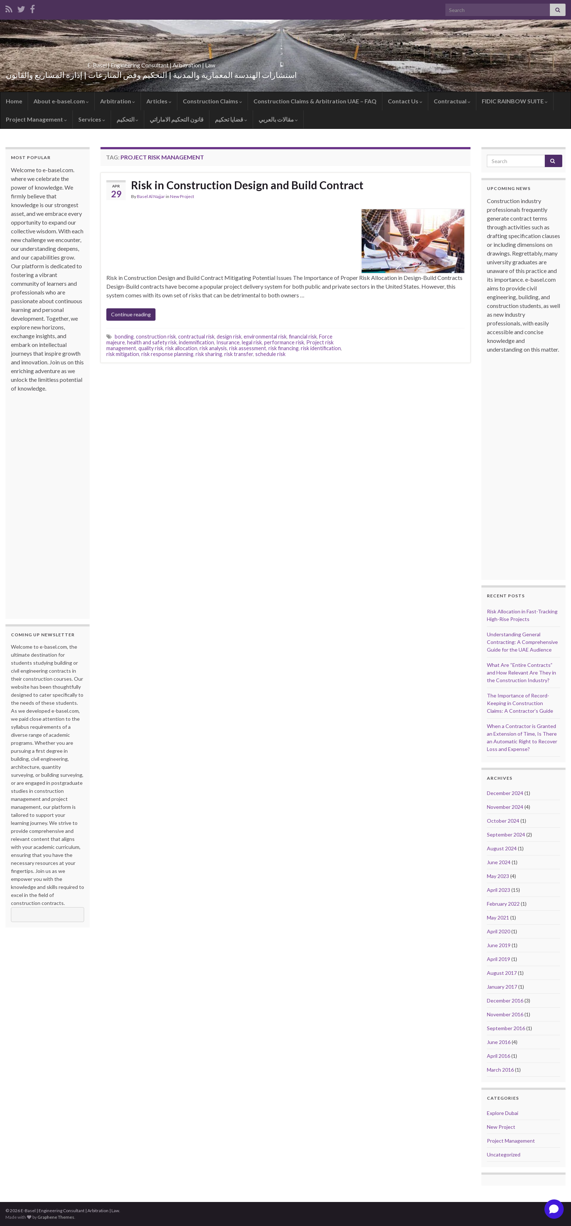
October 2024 (503, 821)
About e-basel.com (61, 101)
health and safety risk (152, 342)
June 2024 (499, 862)
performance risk (284, 342)
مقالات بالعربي (278, 119)
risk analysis (213, 348)
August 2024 (502, 848)
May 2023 (498, 876)
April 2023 (498, 890)
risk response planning (167, 354)
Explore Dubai (502, 1113)
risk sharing (209, 354)
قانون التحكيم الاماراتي (177, 119)
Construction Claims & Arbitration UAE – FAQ (315, 101)
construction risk (156, 336)
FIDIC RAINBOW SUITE (515, 101)
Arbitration (117, 101)
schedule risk (270, 354)
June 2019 (499, 945)
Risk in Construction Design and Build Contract (247, 184)
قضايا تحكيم (231, 119)
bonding (124, 336)
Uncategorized (503, 1154)
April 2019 (498, 959)
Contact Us (405, 101)
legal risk (252, 342)
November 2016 (505, 1014)
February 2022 (503, 904)
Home (14, 101)
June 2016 (499, 1042)
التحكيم (127, 119)
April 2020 (498, 931)
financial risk (303, 336)
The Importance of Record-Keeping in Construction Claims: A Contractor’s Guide (520, 703)
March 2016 (500, 1070)
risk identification (321, 348)
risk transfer (238, 354)
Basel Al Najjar (151, 196)
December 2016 (505, 1000)
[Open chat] (554, 1209)
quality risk (150, 348)
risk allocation (181, 348)
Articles (159, 101)
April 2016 (498, 1056)
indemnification (196, 342)
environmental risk (265, 336)
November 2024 (505, 807)
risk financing (283, 348)
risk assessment (247, 348)
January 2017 (502, 987)
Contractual (452, 101)
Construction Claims (212, 101)
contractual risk (196, 336)
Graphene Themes (56, 1217)
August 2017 (502, 973)
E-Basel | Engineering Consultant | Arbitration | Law (151, 63)
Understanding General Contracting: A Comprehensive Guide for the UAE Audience (522, 642)
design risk (229, 336)
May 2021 (498, 917)
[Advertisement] (40, 502)
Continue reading (131, 314)
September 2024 (506, 834)
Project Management (36, 119)
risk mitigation (122, 354)
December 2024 (505, 793)
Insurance (228, 342)
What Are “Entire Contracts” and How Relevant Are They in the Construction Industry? (521, 672)
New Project (182, 196)
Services (91, 119)
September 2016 (506, 1028)
